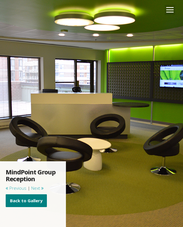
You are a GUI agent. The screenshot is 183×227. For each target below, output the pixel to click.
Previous (16, 188)
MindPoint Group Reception (30, 175)
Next (37, 188)
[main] (33, 188)
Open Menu (170, 10)
